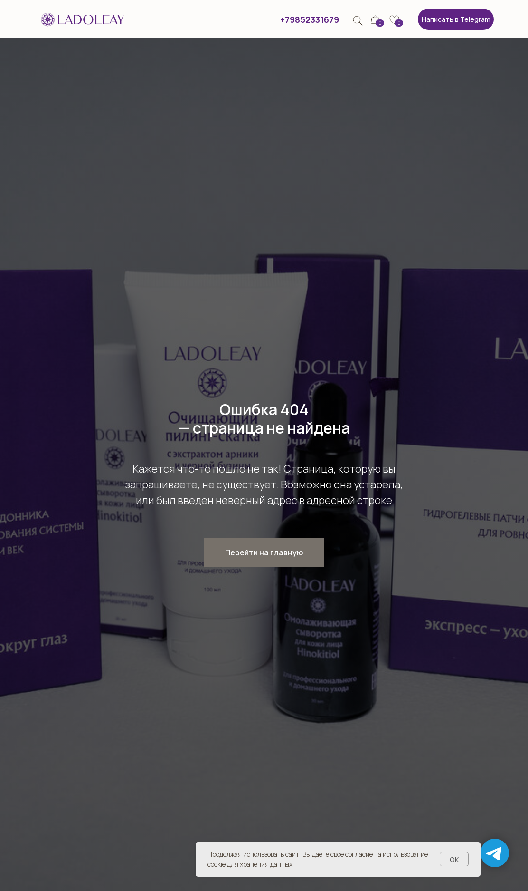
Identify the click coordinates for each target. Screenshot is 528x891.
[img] (358, 21)
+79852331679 (309, 19)
